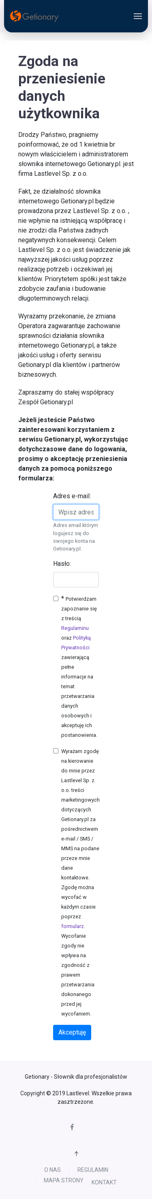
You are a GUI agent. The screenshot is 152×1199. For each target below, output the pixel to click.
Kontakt (80, 1186)
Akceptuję (72, 1032)
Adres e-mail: (72, 496)
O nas (28, 1172)
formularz (72, 926)
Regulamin (69, 1172)
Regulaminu (75, 628)
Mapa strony (112, 1174)
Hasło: (62, 563)
